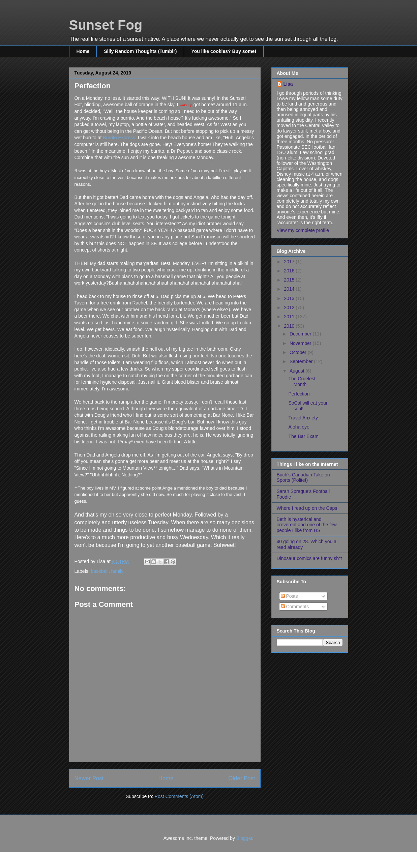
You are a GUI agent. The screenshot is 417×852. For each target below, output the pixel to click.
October (299, 352)
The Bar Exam (303, 436)
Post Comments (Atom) (179, 796)
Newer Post (89, 778)
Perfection (298, 393)
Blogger (244, 838)
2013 (290, 298)
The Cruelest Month (301, 381)
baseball (100, 571)
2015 (290, 280)
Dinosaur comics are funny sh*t (309, 558)
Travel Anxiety (303, 417)
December (301, 333)
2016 (290, 270)
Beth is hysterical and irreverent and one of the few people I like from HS (307, 525)
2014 (290, 289)
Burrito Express (119, 137)
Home (83, 51)
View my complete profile (303, 230)
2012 (290, 307)
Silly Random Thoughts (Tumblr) (140, 51)
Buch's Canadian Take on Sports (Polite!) (303, 477)
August (297, 371)
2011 (290, 316)
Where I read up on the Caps (307, 508)
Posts (289, 596)
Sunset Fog (106, 25)
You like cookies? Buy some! (223, 51)
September (302, 361)
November (301, 343)
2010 (290, 326)
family (117, 571)
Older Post (241, 778)
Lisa (288, 84)
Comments (295, 606)
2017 (290, 261)
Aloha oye (298, 427)
